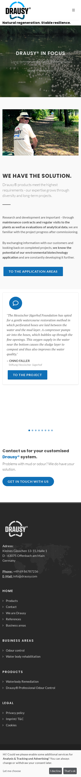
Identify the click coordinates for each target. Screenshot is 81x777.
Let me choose (12, 771)
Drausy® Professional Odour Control (30, 688)
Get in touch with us (28, 481)
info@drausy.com (25, 576)
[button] (29, 430)
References (13, 619)
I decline (55, 771)
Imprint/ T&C (15, 719)
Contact (11, 607)
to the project (27, 375)
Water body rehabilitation (23, 656)
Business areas (16, 625)
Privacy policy (15, 713)
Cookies (11, 725)
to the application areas (33, 271)
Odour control (15, 650)
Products (12, 600)
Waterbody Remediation (22, 681)
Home (31, 70)
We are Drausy (16, 613)
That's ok (70, 771)
